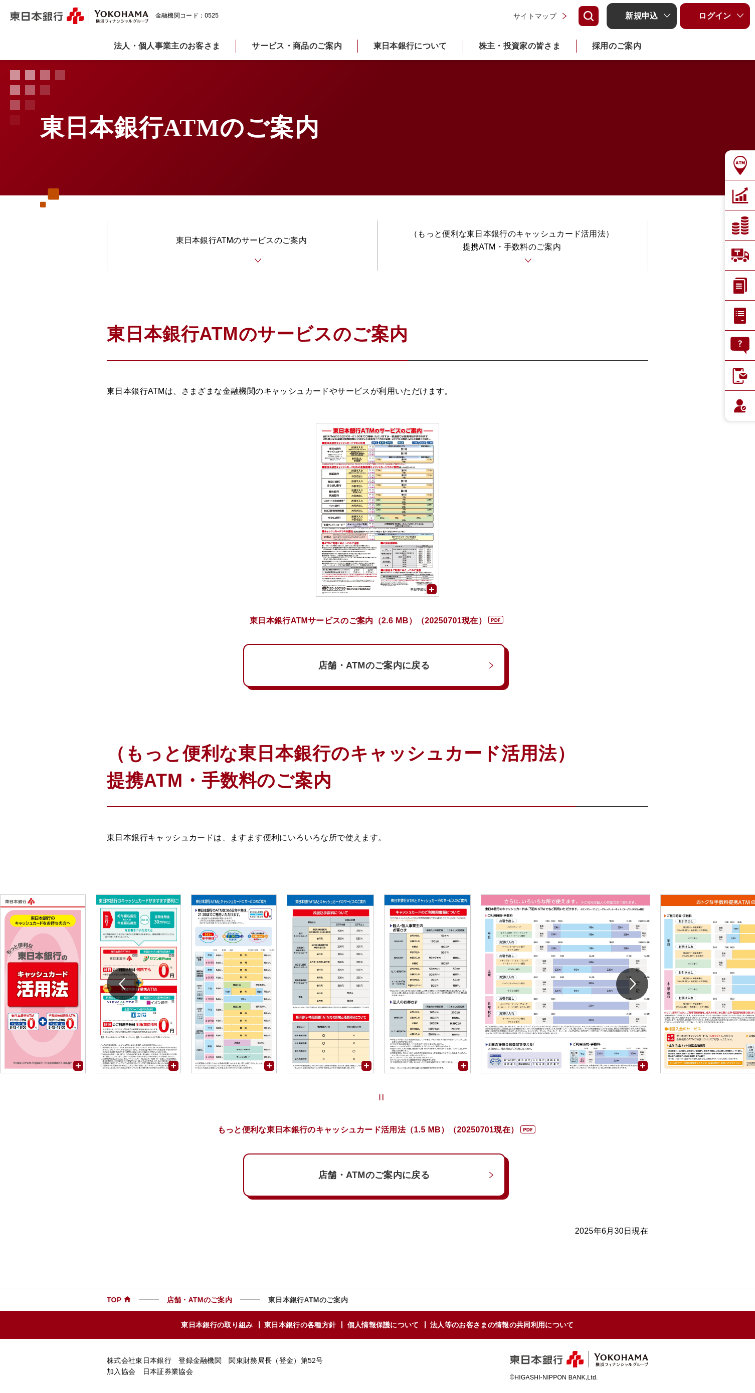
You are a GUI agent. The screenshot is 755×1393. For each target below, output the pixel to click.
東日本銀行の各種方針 (300, 1326)
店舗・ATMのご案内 (200, 1301)
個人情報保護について (383, 1326)
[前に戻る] (123, 986)
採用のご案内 (616, 46)
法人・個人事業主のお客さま (167, 46)
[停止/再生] (381, 1099)
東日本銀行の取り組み (217, 1326)
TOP (114, 1301)
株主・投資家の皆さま (519, 46)
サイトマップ (534, 16)
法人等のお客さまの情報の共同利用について (502, 1326)
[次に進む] (632, 986)
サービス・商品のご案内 (297, 46)
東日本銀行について (410, 46)
